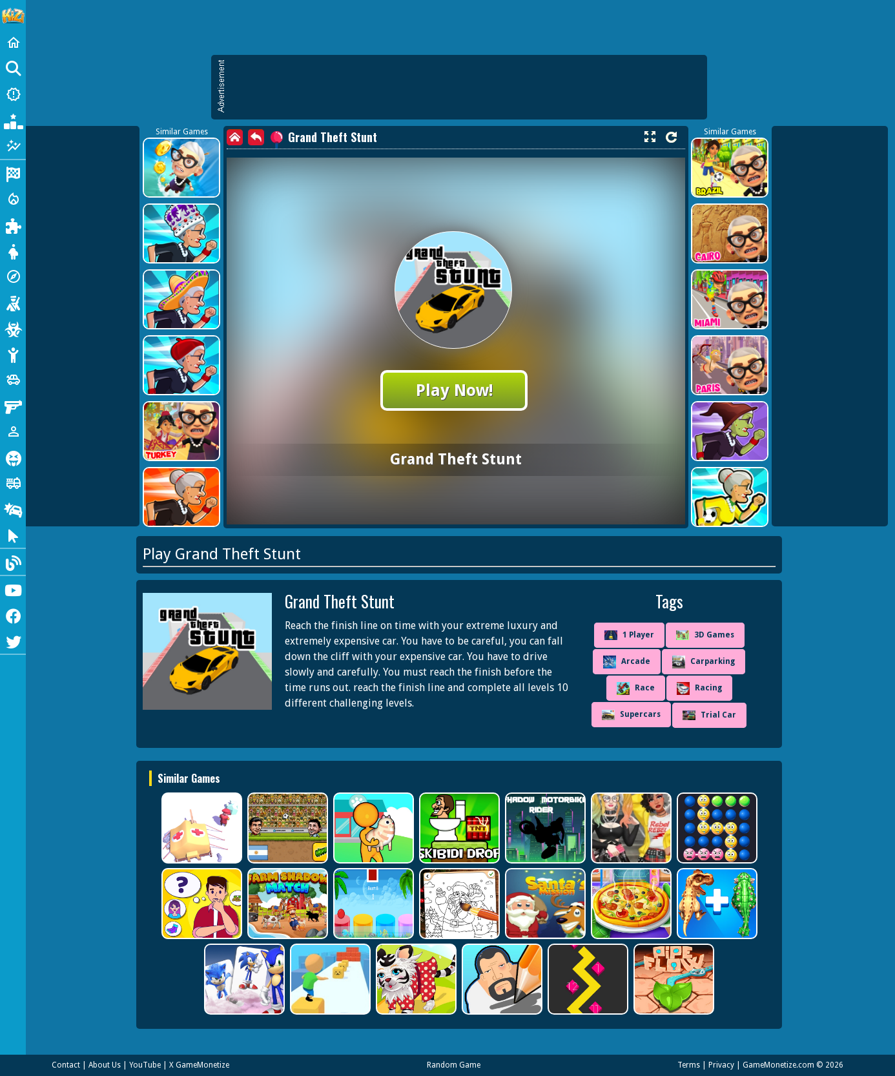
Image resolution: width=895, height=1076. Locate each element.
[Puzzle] (13, 225)
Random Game (453, 1065)
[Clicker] (13, 535)
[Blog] (13, 562)
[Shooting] (13, 302)
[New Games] (13, 94)
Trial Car (709, 715)
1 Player (629, 635)
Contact (66, 1065)
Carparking (703, 662)
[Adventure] (13, 276)
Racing (699, 688)
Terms (688, 1065)
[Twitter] (13, 641)
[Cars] (13, 380)
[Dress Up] (13, 251)
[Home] (13, 43)
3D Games (705, 635)
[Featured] (13, 146)
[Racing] (13, 173)
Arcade (626, 662)
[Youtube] (13, 589)
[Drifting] (13, 509)
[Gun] (13, 406)
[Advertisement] (466, 87)
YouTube (145, 1065)
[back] (256, 137)
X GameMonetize (199, 1065)
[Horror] (13, 457)
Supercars (631, 715)
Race (636, 688)
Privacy (721, 1065)
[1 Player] (13, 431)
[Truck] (13, 483)
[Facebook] (13, 615)
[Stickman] (13, 354)
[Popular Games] (13, 120)
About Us (104, 1065)
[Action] (13, 199)
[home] (235, 137)
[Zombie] (13, 328)
